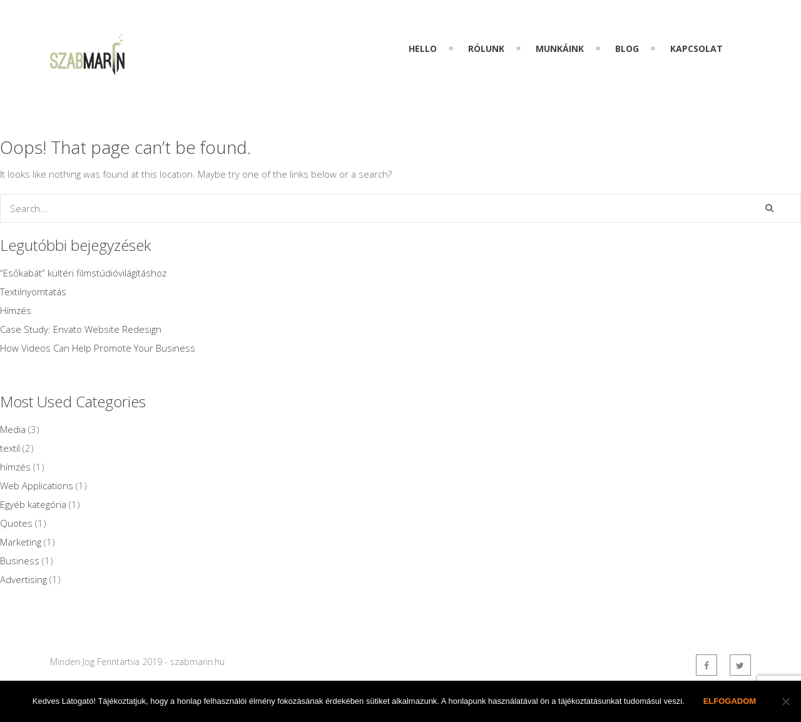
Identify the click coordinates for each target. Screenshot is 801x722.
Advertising (23, 579)
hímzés (15, 466)
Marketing (20, 542)
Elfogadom (730, 701)
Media (13, 429)
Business (19, 560)
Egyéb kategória (33, 504)
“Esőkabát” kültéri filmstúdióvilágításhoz (83, 273)
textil (10, 448)
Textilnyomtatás (33, 291)
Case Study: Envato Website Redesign (80, 329)
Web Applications (36, 485)
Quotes (16, 523)
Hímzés (15, 310)
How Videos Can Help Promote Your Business (97, 348)
